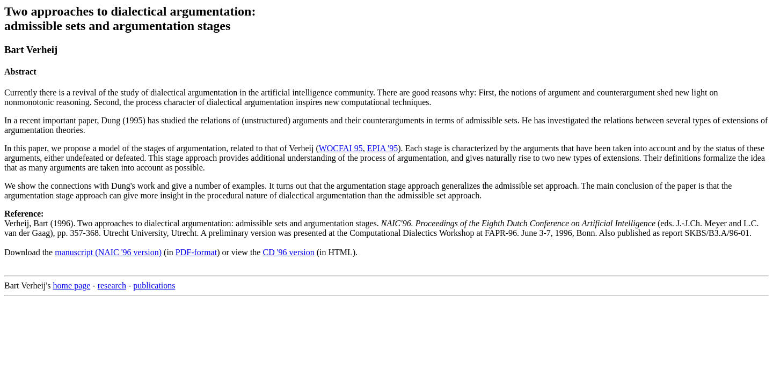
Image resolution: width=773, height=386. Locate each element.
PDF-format (196, 252)
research (112, 285)
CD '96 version (288, 252)
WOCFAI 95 (341, 148)
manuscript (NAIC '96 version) (108, 252)
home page (72, 285)
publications (154, 285)
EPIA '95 (382, 148)
